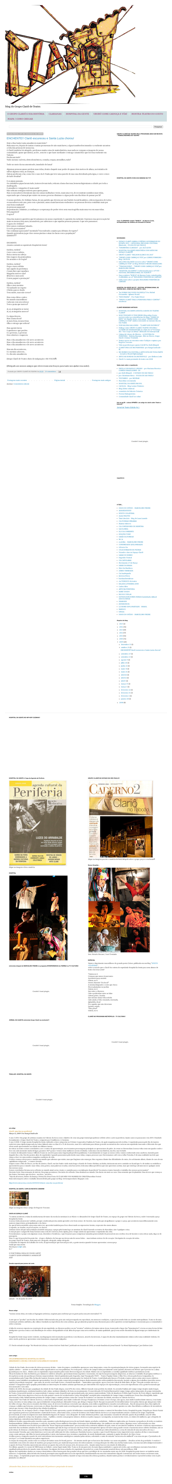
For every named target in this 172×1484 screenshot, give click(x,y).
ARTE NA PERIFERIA (127, 589)
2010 (121, 639)
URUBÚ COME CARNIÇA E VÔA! (110, 114)
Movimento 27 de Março (128, 563)
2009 (121, 642)
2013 (121, 630)
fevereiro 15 (126, 693)
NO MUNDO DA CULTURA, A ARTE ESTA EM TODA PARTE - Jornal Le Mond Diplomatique (141, 353)
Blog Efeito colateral (126, 389)
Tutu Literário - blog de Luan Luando (133, 518)
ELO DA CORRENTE (126, 531)
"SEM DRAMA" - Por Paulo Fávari (131, 297)
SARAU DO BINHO (126, 555)
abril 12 (124, 678)
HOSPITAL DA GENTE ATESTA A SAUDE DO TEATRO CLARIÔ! (139, 312)
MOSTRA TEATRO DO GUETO (147, 114)
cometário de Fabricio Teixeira (131, 391)
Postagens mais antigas (101, 380)
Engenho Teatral (125, 558)
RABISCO (122, 609)
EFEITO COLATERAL (127, 513)
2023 (121, 624)
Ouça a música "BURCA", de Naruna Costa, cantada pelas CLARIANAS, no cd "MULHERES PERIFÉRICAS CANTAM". (140, 276)
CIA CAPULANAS (125, 560)
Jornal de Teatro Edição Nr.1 (128, 407)
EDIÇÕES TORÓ (125, 534)
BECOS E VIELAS (125, 594)
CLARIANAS (55, 114)
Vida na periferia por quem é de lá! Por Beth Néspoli (139, 345)
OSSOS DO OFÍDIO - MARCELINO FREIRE (134, 508)
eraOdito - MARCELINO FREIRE (131, 542)
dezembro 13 (126, 644)
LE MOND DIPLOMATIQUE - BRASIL (133, 607)
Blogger (97, 1305)
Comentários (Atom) (21, 384)
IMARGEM (123, 601)
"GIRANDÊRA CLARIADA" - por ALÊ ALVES (135, 248)
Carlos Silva (123, 586)
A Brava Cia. (123, 547)
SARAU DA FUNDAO (126, 537)
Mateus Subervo (125, 524)
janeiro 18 (125, 699)
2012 (121, 633)
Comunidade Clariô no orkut (130, 397)
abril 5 (123, 681)
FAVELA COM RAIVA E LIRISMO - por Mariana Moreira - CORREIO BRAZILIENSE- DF (140, 369)
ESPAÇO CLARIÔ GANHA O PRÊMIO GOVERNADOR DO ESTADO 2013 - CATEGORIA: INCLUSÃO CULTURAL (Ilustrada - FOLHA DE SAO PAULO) (139, 243)
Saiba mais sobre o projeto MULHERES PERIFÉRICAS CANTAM (139, 281)
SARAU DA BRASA (125, 565)
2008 (121, 703)
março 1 (124, 687)
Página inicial (59, 380)
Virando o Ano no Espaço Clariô (131, 552)
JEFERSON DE (124, 604)
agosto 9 (124, 660)
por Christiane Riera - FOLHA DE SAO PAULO (136, 376)
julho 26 (124, 663)
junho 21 (124, 666)
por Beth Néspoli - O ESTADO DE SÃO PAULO (136, 373)
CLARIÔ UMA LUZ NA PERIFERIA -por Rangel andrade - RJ (140, 348)
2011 (121, 636)
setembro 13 (126, 657)
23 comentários (50, 371)
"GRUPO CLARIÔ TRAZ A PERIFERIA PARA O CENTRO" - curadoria (140, 300)
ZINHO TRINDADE (126, 571)
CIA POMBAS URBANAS (128, 521)
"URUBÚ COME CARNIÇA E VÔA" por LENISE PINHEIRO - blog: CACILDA (141, 258)
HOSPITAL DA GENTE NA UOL (130, 383)
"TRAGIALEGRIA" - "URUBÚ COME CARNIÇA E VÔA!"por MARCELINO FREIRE (140, 267)
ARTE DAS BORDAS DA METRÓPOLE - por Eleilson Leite (140, 357)
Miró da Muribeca (125, 568)
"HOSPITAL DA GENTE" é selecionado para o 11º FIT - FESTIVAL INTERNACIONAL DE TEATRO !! (140, 272)
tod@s (20, 1247)
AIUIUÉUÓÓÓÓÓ (125, 511)
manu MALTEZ (124, 516)
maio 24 (124, 672)
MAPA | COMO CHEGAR (20, 119)
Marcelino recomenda (127, 381)
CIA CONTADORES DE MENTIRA (131, 526)
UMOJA (121, 612)
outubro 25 (125, 647)
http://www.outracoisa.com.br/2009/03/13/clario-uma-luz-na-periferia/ (36, 1183)
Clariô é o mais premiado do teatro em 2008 (136, 359)
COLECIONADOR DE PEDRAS (130, 550)
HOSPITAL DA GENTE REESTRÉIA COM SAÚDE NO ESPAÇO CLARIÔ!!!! (138, 251)
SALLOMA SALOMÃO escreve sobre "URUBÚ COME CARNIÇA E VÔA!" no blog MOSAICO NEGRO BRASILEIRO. (140, 263)
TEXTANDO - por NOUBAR (129, 378)
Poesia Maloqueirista (127, 394)
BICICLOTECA (124, 576)
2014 (121, 627)
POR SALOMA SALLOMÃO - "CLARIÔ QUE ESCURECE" (139, 325)
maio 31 (124, 669)
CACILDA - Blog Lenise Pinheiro (131, 386)
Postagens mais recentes (17, 380)
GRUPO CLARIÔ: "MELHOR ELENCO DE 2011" (136, 255)
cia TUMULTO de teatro (128, 581)
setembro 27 (126, 654)
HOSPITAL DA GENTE (77, 114)
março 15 (124, 684)
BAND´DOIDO (124, 592)
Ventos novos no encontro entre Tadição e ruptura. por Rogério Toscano (140, 341)
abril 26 (124, 675)
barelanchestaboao (126, 579)
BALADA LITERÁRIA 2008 (129, 584)
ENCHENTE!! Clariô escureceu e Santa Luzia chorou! (40, 138)
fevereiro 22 (126, 690)
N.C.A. (121, 539)
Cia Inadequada (125, 573)
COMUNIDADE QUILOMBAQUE (131, 545)
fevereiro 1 (125, 696)
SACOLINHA (123, 529)
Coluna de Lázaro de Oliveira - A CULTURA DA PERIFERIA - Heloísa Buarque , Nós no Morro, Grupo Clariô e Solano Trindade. (139, 336)
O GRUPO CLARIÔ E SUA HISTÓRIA (25, 114)
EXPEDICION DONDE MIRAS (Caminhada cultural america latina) (138, 598)
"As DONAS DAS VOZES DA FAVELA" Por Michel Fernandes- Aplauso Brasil (137, 293)
